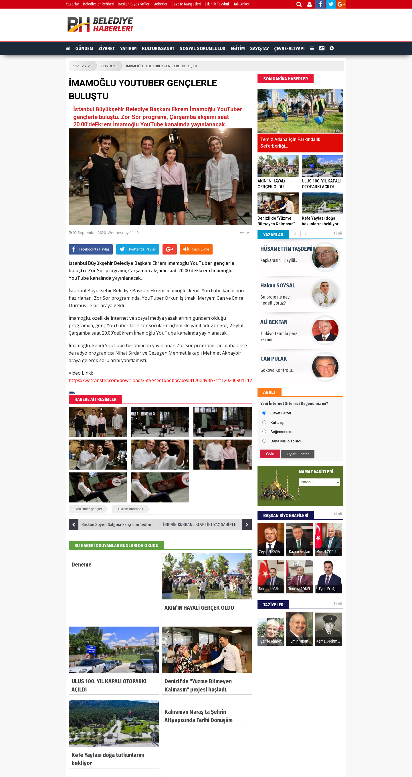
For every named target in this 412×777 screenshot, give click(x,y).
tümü (338, 233)
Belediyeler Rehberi (98, 4)
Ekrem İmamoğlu (131, 509)
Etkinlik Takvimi (217, 4)
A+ (242, 232)
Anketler (161, 4)
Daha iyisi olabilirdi (285, 441)
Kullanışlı (278, 422)
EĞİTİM (238, 48)
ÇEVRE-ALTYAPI (289, 48)
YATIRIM (128, 48)
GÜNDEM (84, 48)
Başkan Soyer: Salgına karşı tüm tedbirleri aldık (114, 524)
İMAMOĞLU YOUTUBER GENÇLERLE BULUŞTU (161, 65)
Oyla (270, 454)
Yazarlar (72, 4)
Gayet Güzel (280, 413)
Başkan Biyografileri (134, 4)
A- (248, 232)
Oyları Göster (298, 454)
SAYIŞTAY (259, 48)
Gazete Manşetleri (186, 4)
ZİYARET (106, 48)
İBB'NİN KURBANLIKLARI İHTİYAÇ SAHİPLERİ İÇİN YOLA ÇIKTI (207, 524)
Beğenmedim (281, 432)
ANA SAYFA (81, 65)
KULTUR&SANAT (158, 48)
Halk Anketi (241, 4)
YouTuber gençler (88, 509)
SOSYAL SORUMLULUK (202, 48)
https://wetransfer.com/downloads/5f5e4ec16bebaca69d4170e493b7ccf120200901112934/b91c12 (173, 380)
